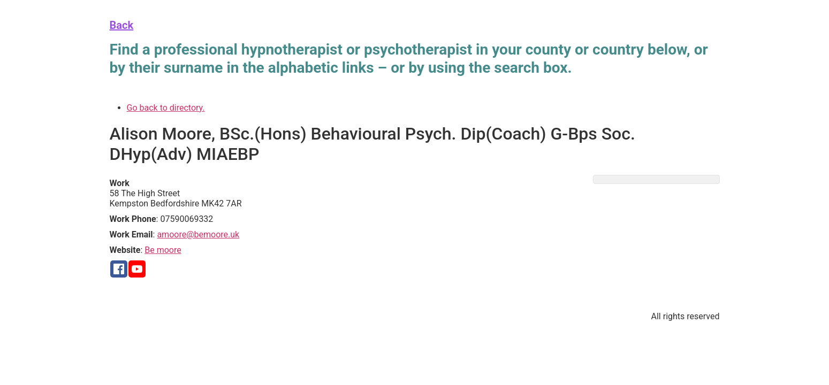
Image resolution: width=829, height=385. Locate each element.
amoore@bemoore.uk (198, 234)
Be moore (162, 250)
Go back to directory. (166, 108)
